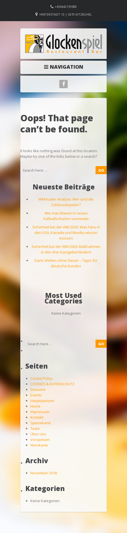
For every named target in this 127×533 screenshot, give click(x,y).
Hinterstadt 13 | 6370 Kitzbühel (66, 14)
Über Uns (38, 433)
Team (35, 428)
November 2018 (43, 472)
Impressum (39, 411)
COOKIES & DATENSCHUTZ (52, 383)
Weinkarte (39, 445)
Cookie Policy (41, 378)
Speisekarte (40, 422)
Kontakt (36, 417)
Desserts (38, 389)
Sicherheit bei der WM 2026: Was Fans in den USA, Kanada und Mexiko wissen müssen (66, 232)
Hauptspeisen (42, 400)
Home (35, 406)
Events (36, 395)
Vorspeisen (40, 439)
